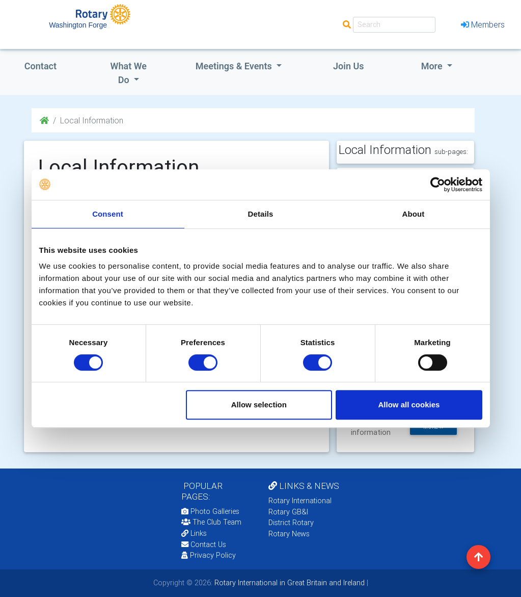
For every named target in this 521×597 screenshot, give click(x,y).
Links (194, 533)
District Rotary (291, 522)
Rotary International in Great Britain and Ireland (288, 582)
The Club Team (211, 522)
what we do (129, 73)
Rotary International (300, 500)
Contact (40, 66)
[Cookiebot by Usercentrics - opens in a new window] (437, 184)
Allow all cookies (409, 404)
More (433, 66)
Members (483, 24)
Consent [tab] (107, 214)
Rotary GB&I (288, 511)
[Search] (394, 25)
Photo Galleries (210, 511)
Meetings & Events (235, 66)
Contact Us (203, 544)
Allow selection (259, 404)
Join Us (348, 66)
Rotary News (289, 533)
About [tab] (413, 214)
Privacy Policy (208, 555)
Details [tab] (260, 214)
